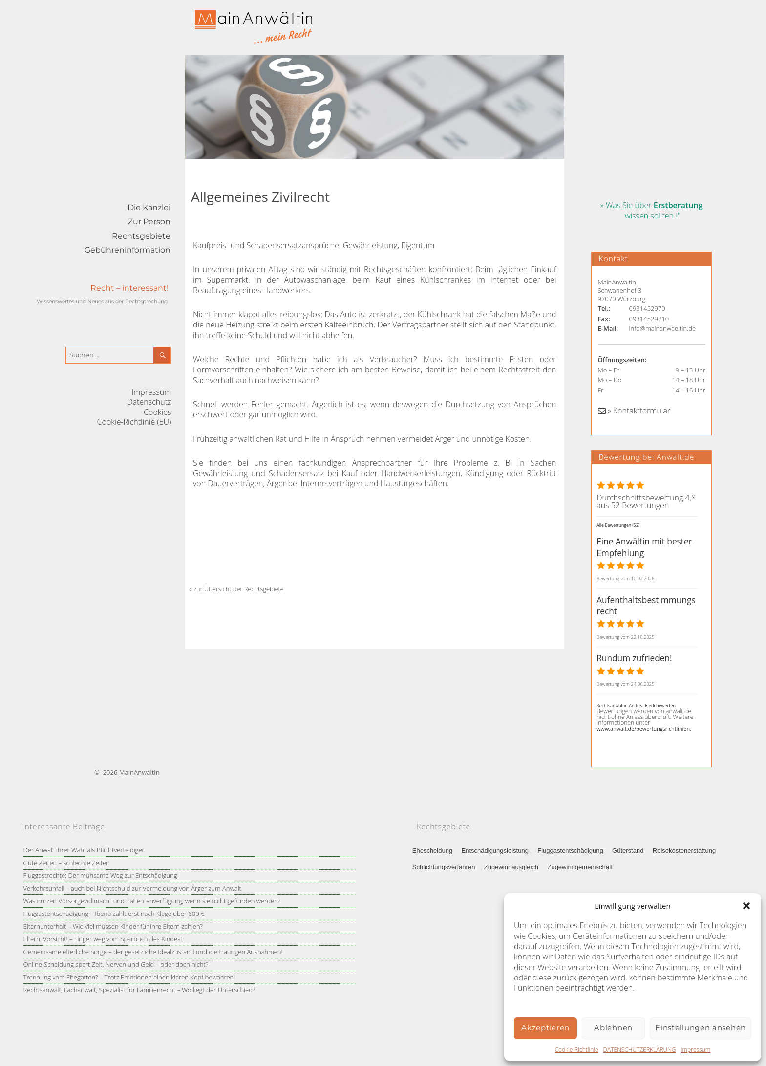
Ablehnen (613, 1027)
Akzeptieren (545, 1027)
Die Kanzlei (149, 207)
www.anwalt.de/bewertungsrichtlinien (643, 728)
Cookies (157, 412)
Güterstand (627, 850)
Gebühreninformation (127, 250)
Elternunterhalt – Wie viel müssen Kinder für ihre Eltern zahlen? (113, 926)
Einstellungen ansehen (700, 1027)
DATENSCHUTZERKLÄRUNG (639, 1049)
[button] (746, 906)
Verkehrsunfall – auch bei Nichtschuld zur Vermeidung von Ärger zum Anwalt (132, 888)
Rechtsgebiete (141, 235)
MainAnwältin (139, 772)
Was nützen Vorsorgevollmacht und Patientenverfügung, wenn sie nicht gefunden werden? (152, 900)
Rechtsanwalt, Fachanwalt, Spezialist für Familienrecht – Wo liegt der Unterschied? (139, 989)
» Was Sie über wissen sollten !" (651, 210)
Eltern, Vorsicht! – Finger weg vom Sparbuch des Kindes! (102, 939)
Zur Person (149, 221)
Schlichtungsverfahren (443, 866)
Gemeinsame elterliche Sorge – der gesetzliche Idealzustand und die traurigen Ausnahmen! (153, 951)
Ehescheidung (432, 850)
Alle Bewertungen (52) (617, 525)
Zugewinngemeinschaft (580, 866)
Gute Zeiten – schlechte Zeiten (66, 862)
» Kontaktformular (634, 410)
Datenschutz (149, 401)
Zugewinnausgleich (511, 866)
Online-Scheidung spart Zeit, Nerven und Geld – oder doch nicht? (116, 964)
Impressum (695, 1049)
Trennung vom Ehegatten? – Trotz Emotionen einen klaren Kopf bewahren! (129, 977)
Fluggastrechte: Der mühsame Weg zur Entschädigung (100, 875)
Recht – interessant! (129, 288)
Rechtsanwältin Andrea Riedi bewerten (636, 705)
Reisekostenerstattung (684, 850)
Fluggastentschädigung (570, 850)
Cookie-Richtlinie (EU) (134, 421)
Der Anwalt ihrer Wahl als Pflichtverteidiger (84, 850)
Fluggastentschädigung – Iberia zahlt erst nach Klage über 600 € (114, 913)
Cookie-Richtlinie (576, 1049)
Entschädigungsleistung (495, 850)
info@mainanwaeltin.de (662, 328)
